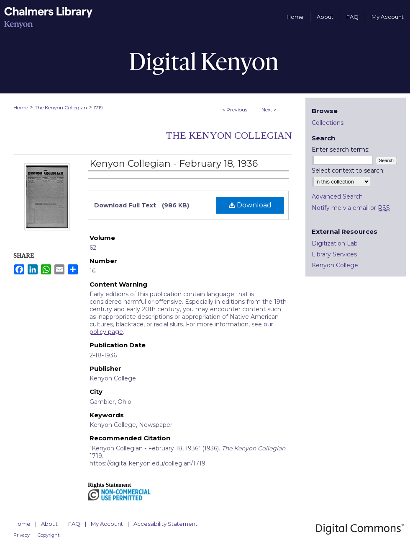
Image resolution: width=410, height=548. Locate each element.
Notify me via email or (351, 208)
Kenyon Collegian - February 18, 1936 (174, 163)
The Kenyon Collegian (61, 107)
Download (250, 205)
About (49, 523)
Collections (327, 123)
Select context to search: (348, 170)
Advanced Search (337, 196)
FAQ (74, 523)
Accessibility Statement (165, 523)
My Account (107, 523)
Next (266, 109)
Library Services (334, 254)
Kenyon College (335, 265)
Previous (236, 109)
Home (20, 107)
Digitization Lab (335, 243)
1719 (98, 107)
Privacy (21, 535)
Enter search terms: (340, 149)
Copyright (48, 535)
